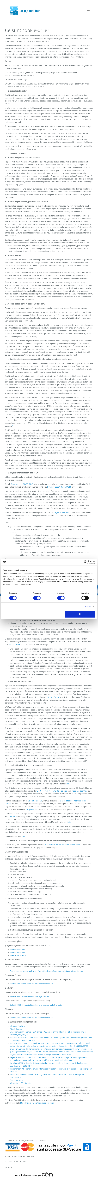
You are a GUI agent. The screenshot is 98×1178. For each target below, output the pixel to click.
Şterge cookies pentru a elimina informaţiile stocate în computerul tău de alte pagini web (46, 971)
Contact (9, 1167)
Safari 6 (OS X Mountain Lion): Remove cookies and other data (36, 1005)
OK (80, 614)
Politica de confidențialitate (19, 1156)
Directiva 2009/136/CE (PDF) (59, 487)
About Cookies (16, 1029)
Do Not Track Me (44, 791)
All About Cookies (17, 1026)
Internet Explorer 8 (17, 949)
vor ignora (30, 809)
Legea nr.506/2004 (62, 512)
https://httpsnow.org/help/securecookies (37, 1103)
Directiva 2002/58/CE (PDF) (22, 484)
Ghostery (13, 816)
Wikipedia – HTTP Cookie (20, 1083)
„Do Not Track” (53, 697)
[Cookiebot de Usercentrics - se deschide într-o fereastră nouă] (84, 562)
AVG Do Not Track (60, 791)
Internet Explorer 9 (17, 952)
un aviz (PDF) (14, 644)
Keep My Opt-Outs (79, 791)
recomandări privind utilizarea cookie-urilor (62, 845)
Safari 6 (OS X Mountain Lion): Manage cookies (29, 996)
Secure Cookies (16, 1080)
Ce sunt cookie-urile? (15, 1162)
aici (67, 784)
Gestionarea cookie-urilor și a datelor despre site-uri (31, 983)
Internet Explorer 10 (18, 955)
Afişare (88, 606)
